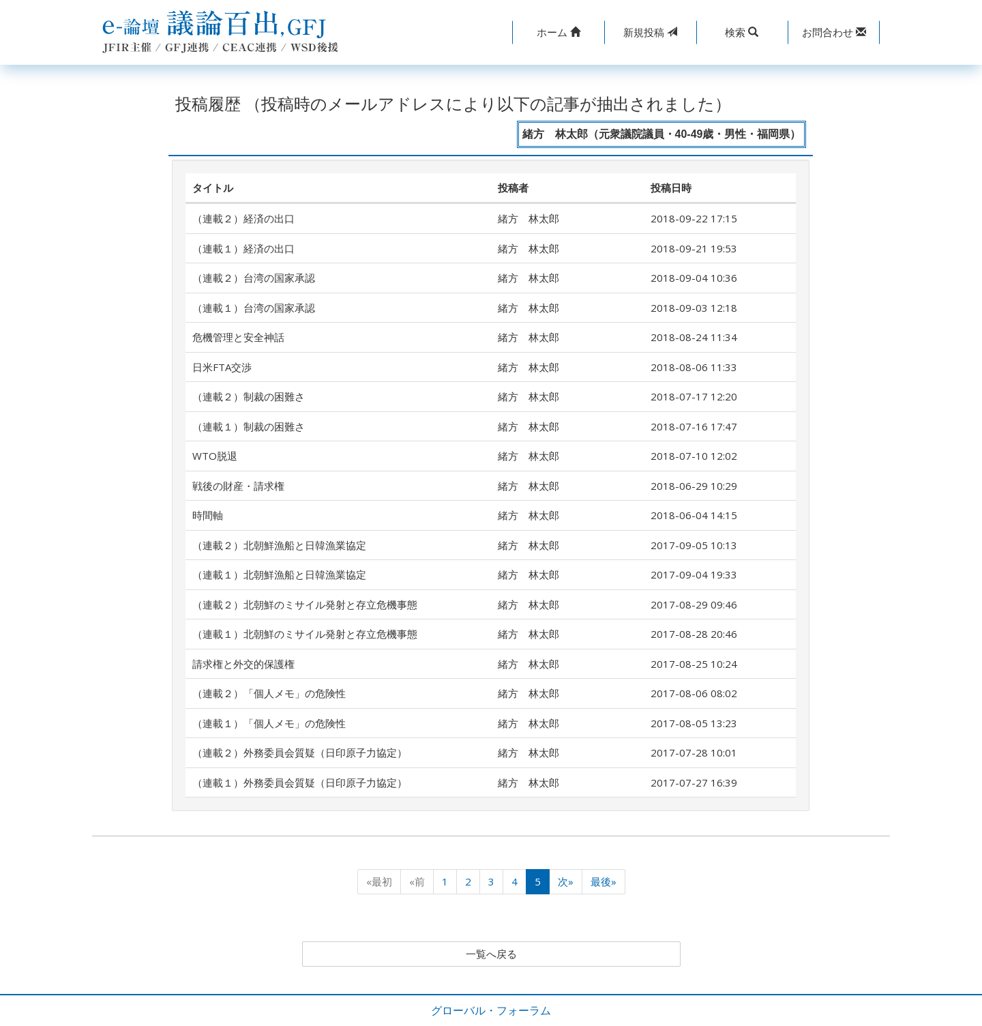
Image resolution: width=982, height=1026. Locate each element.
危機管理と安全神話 (238, 337)
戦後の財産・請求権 (238, 486)
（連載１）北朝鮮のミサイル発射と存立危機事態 (304, 634)
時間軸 (207, 515)
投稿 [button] (650, 32)
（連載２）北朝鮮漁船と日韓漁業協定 (279, 545)
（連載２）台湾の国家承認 (253, 277)
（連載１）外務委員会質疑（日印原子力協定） (299, 782)
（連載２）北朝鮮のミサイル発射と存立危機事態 (304, 604)
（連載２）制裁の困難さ (248, 396)
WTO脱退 (214, 456)
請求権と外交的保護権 (243, 664)
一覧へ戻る (491, 954)
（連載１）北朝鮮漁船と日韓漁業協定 (279, 574)
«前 (417, 881)
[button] (558, 32)
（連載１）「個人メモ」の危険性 (269, 723)
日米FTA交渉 (222, 367)
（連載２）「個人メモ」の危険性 (269, 693)
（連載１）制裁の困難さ (248, 426)
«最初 (379, 881)
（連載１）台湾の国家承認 (253, 307)
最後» (603, 881)
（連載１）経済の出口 (243, 248)
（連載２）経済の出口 (243, 218)
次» (566, 881)
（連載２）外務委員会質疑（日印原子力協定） (299, 752)
